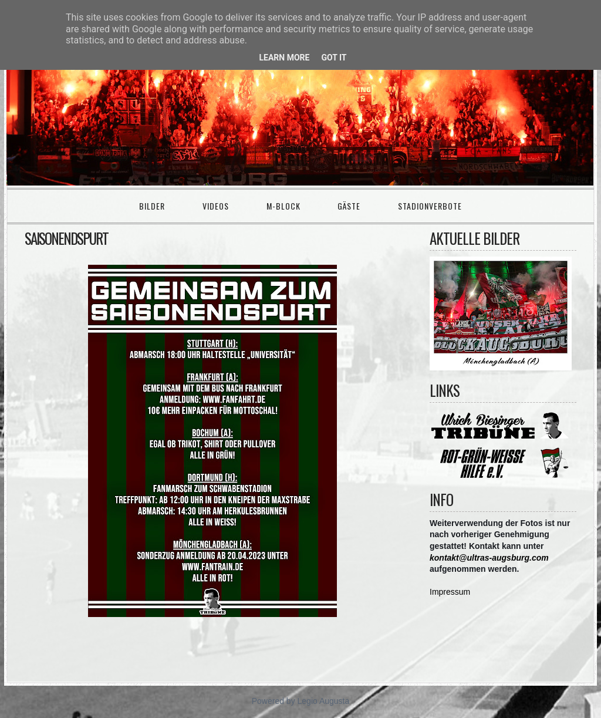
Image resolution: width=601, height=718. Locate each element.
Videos (215, 206)
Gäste (348, 206)
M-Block (283, 206)
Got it (333, 57)
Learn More (284, 57)
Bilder (152, 206)
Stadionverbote (430, 206)
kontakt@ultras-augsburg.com (489, 557)
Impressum (450, 591)
